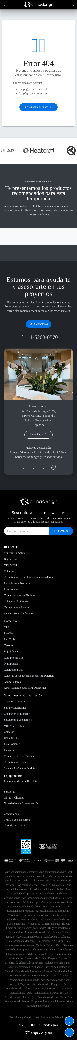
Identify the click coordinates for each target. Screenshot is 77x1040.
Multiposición (12, 663)
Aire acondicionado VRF (26, 906)
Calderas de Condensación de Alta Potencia (29, 675)
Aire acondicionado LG (38, 932)
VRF (6, 627)
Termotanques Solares (16, 607)
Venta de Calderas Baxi (48, 945)
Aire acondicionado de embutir (32, 880)
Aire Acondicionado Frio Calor (49, 997)
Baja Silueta (11, 651)
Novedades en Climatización (21, 803)
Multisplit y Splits (14, 553)
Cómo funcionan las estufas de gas (50, 919)
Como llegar (38, 434)
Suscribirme (61, 531)
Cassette (9, 645)
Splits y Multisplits (15, 707)
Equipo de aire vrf (53, 906)
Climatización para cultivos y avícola (28, 915)
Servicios (9, 791)
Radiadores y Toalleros (17, 583)
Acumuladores (12, 682)
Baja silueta (10, 559)
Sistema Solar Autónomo (18, 613)
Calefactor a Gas (13, 669)
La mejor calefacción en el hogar (25, 967)
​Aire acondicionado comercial (21, 872)
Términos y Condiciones (24, 1017)
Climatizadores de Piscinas (19, 595)
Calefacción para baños (57, 962)
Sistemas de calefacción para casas (24, 962)
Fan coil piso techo (27, 885)
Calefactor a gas (30, 902)
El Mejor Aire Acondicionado (33, 984)
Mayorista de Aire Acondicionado (33, 971)
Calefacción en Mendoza (21, 941)
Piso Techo (10, 633)
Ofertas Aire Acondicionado (39, 988)
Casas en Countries (15, 701)
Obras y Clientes (14, 797)
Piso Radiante (12, 589)
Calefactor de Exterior (17, 601)
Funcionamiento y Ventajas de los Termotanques (33, 923)
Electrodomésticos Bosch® (20, 781)
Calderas (9, 571)
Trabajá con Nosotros (17, 820)
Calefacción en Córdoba (57, 936)
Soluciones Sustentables (18, 719)
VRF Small (10, 565)
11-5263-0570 (38, 337)
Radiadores (10, 738)
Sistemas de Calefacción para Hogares (46, 958)
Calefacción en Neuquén (50, 941)
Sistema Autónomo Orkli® (19, 768)
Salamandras (16, 932)
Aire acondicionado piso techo (52, 911)
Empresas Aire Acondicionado (47, 1001)
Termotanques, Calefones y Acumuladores (28, 577)
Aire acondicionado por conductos (41, 898)
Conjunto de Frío (14, 657)
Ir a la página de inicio (38, 107)
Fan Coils (9, 639)
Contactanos (38, 324)
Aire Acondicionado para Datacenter (25, 688)
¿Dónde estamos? (14, 825)
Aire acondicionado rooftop (32, 876)
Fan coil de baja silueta (51, 885)
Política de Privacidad (54, 1017)
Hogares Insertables (59, 928)
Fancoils (9, 750)
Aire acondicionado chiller (49, 889)
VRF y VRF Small (14, 726)
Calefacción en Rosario (29, 936)
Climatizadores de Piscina (19, 756)
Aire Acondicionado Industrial (44, 975)
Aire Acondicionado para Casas (44, 992)
